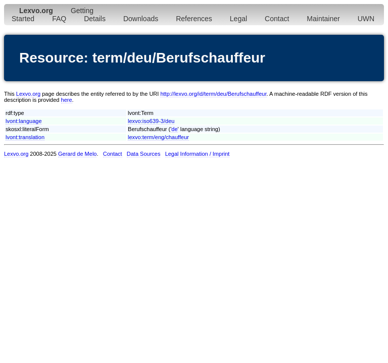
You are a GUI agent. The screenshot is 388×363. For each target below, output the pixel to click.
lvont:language (24, 121)
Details (95, 19)
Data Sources (144, 154)
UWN (366, 19)
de (174, 129)
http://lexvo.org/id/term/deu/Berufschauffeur (213, 94)
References (194, 19)
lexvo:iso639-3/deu (151, 121)
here (66, 100)
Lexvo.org (28, 94)
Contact (277, 19)
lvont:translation (25, 137)
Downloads (140, 19)
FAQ (59, 19)
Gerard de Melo (77, 154)
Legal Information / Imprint (197, 154)
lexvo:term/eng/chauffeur (158, 137)
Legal (238, 19)
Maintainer (323, 19)
